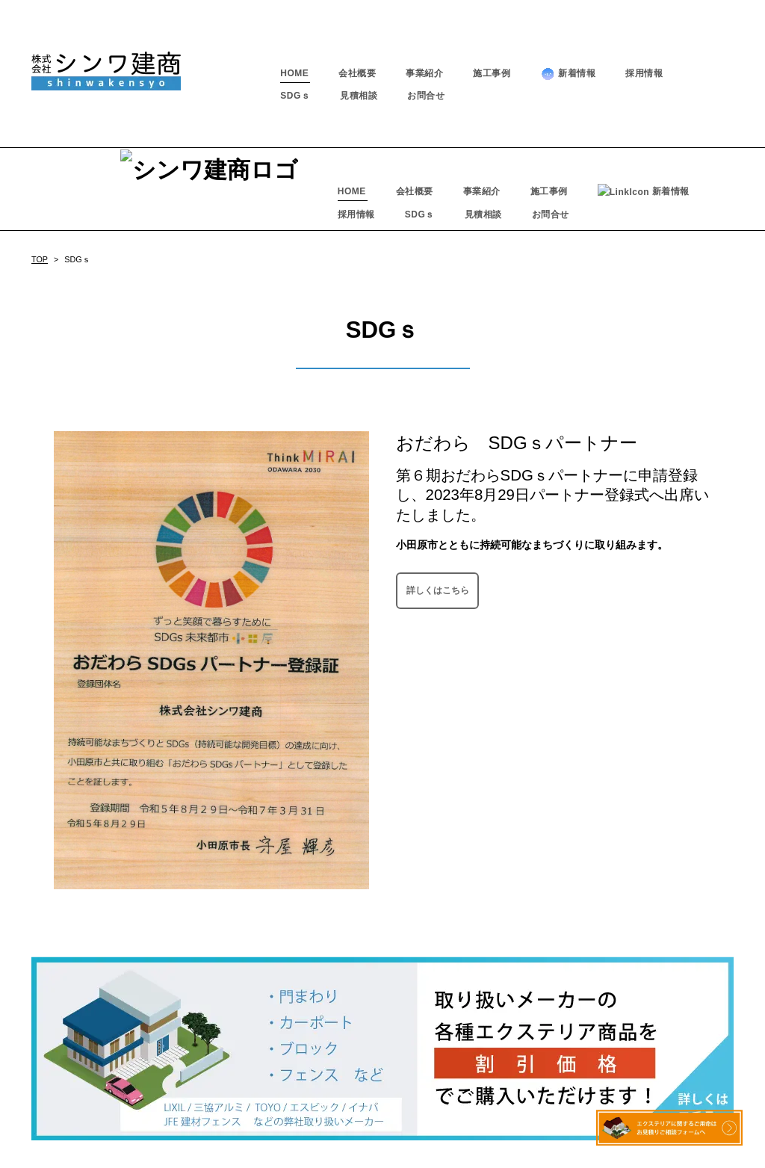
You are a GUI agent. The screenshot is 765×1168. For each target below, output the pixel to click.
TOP (39, 176)
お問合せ (426, 95)
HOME (294, 73)
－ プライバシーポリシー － (382, 1139)
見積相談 (358, 95)
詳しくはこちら (437, 506)
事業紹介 (424, 73)
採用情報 (644, 73)
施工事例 (491, 73)
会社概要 (357, 73)
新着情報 (567, 73)
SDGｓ (295, 95)
